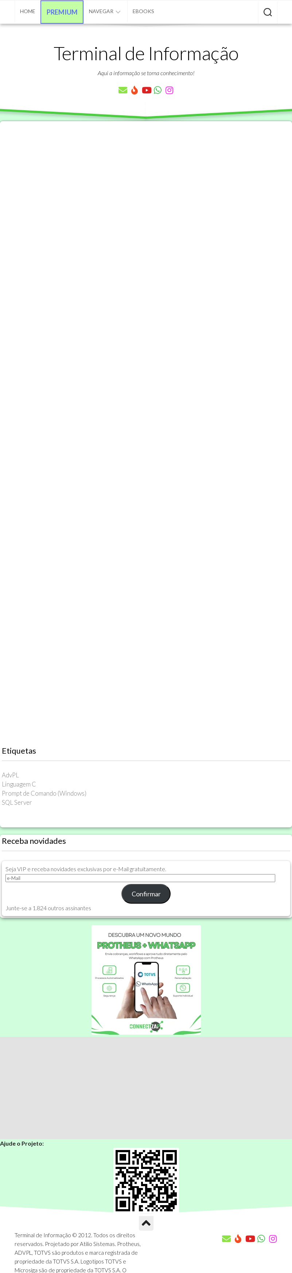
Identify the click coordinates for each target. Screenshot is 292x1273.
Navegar (101, 11)
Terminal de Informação (146, 53)
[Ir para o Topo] (146, 1223)
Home (27, 11)
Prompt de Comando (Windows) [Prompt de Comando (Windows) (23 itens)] (44, 793)
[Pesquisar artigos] (267, 13)
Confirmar (146, 894)
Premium (62, 12)
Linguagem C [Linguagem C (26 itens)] (19, 784)
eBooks (143, 11)
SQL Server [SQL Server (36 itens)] (17, 802)
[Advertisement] (146, 1088)
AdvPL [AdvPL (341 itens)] (10, 775)
